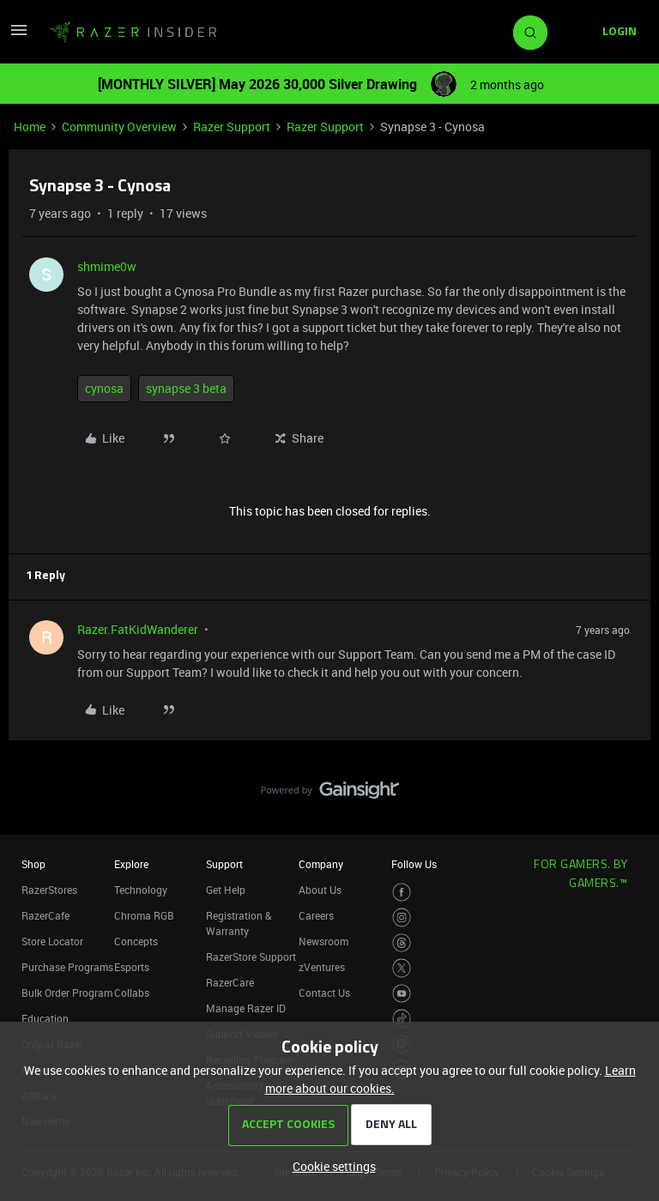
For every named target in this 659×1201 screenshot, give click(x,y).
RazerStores (49, 889)
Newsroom (323, 941)
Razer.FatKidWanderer (137, 629)
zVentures (322, 967)
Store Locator (52, 941)
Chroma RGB (144, 915)
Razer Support (231, 126)
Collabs (131, 992)
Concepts (136, 941)
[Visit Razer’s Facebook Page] (402, 892)
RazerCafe (45, 915)
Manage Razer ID (246, 1008)
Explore (131, 864)
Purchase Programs (67, 967)
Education (45, 1018)
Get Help (225, 889)
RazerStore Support (251, 956)
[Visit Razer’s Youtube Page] (402, 994)
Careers (316, 915)
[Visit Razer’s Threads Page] (402, 943)
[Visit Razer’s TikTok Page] (402, 1018)
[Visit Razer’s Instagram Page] (402, 917)
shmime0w (106, 266)
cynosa (104, 388)
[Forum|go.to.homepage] (133, 32)
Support (224, 864)
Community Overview (119, 126)
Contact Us (324, 992)
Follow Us (414, 864)
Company (321, 864)
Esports (131, 967)
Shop (33, 864)
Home (29, 126)
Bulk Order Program (66, 992)
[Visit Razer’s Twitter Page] (402, 968)
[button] (19, 35)
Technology (140, 889)
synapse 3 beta (186, 388)
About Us (320, 889)
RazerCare (230, 982)
